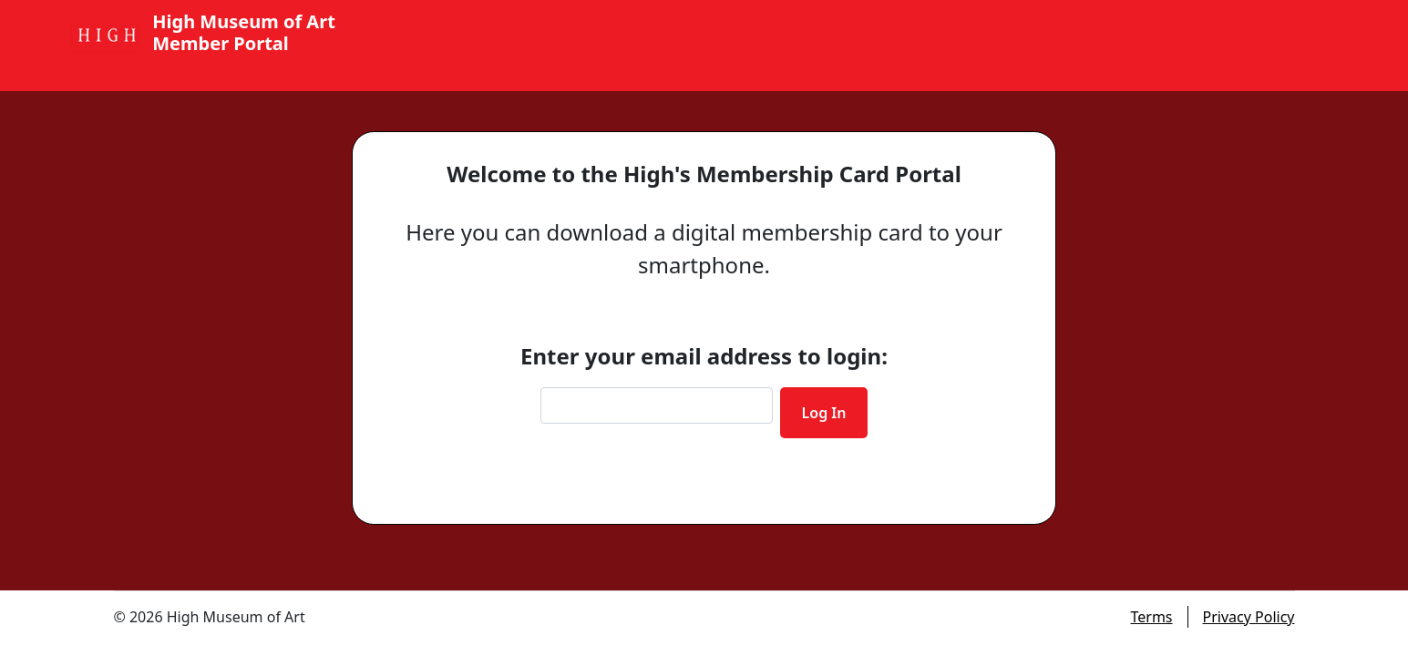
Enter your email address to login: (704, 356)
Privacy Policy (1249, 617)
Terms (1151, 617)
